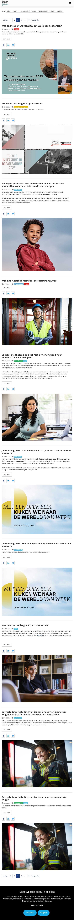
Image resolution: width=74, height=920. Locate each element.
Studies (59, 11)
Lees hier (40, 635)
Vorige (5, 20)
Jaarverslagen (43, 11)
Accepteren (30, 913)
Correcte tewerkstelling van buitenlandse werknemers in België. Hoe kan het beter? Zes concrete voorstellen (34, 713)
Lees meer (6, 39)
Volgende (35, 20)
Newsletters (24, 11)
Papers (15, 11)
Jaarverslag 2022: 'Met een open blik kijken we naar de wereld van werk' (36, 452)
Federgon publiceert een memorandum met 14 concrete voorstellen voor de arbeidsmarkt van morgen (33, 185)
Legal (52, 11)
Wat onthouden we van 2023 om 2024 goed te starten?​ (32, 25)
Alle (8, 11)
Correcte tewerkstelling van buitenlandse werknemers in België (34, 798)
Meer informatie (37, 905)
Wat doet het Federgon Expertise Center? (25, 625)
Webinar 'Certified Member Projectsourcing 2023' (29, 280)
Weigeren (43, 913)
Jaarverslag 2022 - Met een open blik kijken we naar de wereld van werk (36, 545)
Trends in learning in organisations (22, 103)
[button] (70, 3)
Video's (33, 11)
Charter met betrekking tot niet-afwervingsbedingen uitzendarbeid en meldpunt (32, 356)
